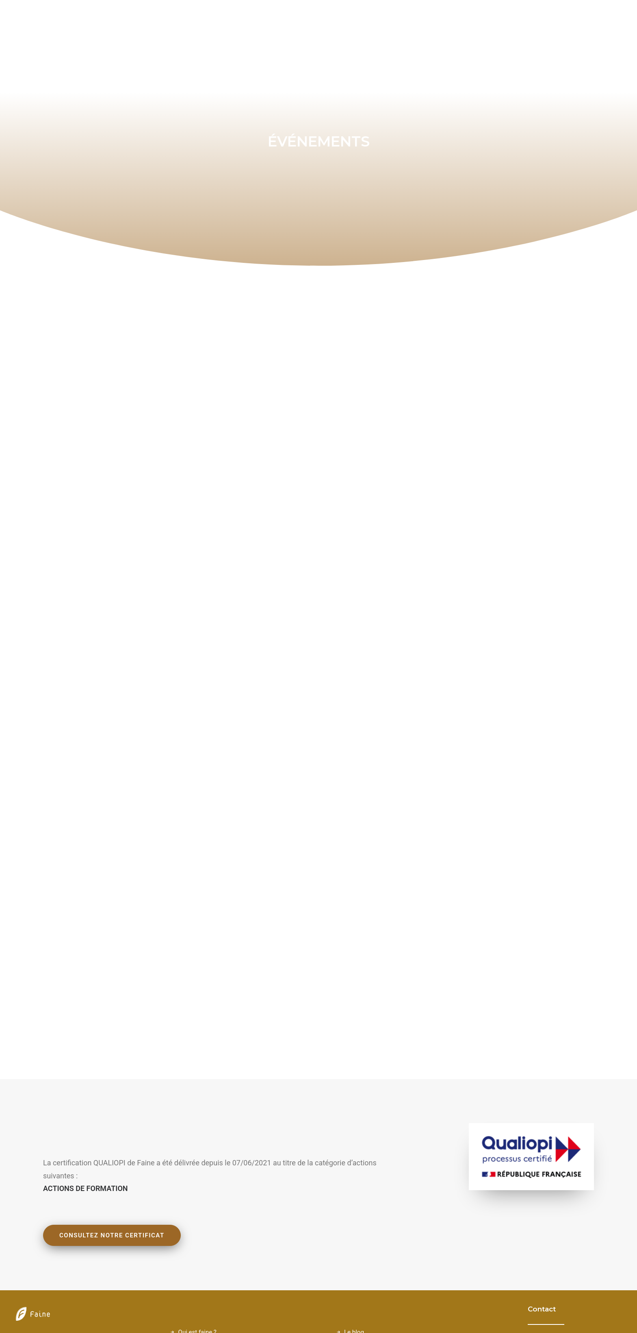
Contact (354, 1208)
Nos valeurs (194, 1197)
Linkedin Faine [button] (576, 1270)
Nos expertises (198, 1219)
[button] (535, 1195)
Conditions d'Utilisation (375, 1219)
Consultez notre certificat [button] (112, 1090)
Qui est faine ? (197, 1187)
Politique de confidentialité (380, 1229)
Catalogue (192, 1229)
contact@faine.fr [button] (579, 1194)
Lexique (354, 1197)
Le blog (354, 1187)
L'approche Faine (201, 1208)
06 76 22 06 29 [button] (576, 1217)
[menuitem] (590, 23)
